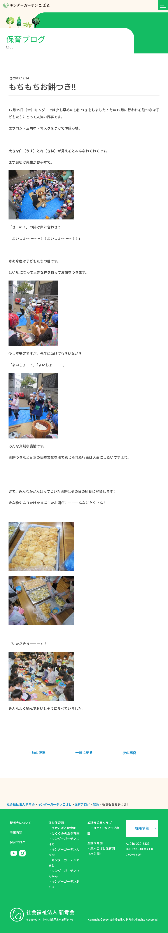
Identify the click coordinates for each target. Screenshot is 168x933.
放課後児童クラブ (99, 823)
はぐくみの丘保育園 (65, 833)
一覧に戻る (84, 753)
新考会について (20, 823)
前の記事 (37, 753)
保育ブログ (17, 842)
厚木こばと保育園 (64, 828)
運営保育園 (56, 823)
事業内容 (16, 832)
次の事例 (131, 753)
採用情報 (142, 828)
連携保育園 (95, 843)
